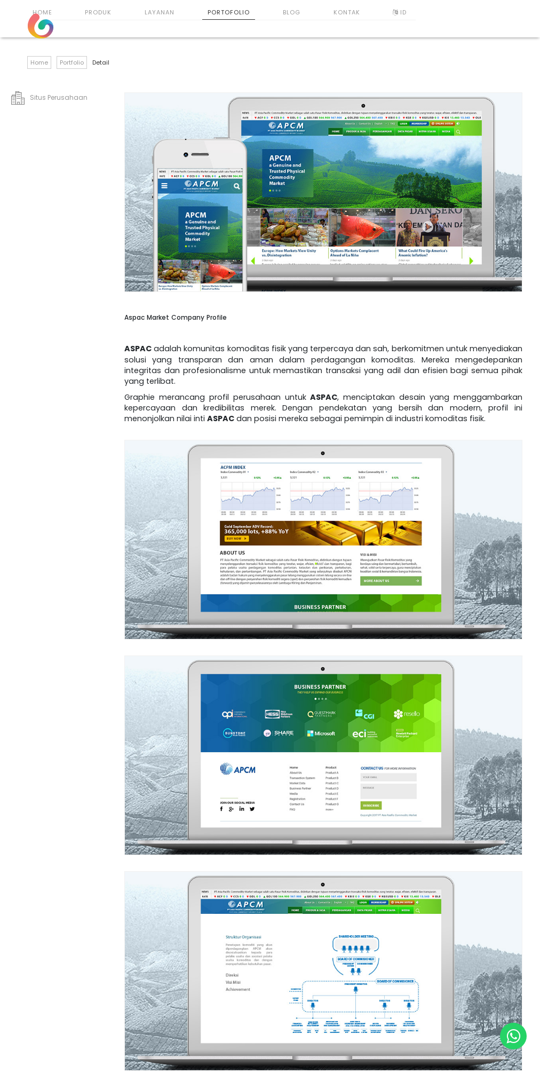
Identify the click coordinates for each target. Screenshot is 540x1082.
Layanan (159, 12)
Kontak (346, 12)
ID (401, 12)
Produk (98, 12)
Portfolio (72, 62)
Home (42, 12)
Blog (291, 12)
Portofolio (229, 12)
